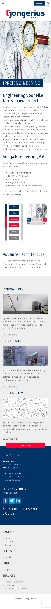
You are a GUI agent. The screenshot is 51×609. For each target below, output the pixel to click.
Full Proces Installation (15, 588)
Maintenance (11, 585)
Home (7, 538)
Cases (8, 545)
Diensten (9, 541)
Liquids (8, 569)
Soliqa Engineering (12, 194)
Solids (8, 557)
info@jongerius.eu (11, 480)
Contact (39, 3)
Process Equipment (14, 582)
